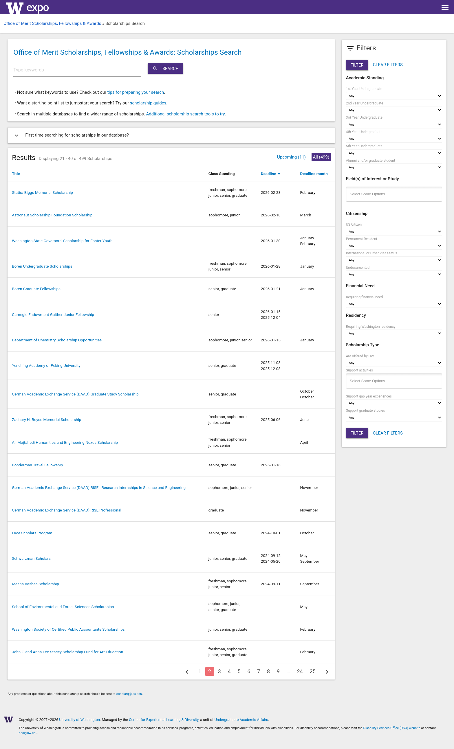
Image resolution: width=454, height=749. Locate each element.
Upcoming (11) (291, 157)
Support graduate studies (365, 410)
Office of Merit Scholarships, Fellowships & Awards (52, 23)
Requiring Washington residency (371, 327)
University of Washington (79, 719)
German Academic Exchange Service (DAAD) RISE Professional (66, 510)
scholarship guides (148, 103)
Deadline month (314, 173)
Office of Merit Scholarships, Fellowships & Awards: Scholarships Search (127, 52)
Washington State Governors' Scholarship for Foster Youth (62, 240)
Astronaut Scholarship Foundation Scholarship (52, 215)
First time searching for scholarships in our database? (70, 135)
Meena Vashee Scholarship (35, 583)
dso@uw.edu (28, 733)
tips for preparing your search (135, 92)
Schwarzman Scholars (31, 558)
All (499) (321, 157)
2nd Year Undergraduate (364, 103)
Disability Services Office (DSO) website (391, 728)
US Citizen (354, 224)
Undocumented (358, 268)
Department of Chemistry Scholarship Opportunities (57, 340)
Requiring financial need (364, 297)
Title (16, 173)
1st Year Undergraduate (364, 89)
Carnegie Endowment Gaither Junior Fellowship (53, 314)
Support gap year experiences (369, 396)
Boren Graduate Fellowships (36, 288)
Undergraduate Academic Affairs (241, 719)
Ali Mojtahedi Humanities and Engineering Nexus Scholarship (65, 442)
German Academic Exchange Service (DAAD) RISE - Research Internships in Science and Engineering (99, 487)
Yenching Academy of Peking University (46, 365)
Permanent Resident (361, 239)
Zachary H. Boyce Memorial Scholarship (46, 419)
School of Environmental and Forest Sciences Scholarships (63, 606)
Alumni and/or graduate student (370, 161)
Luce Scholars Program (32, 533)
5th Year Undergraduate (364, 146)
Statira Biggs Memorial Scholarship (42, 192)
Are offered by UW (360, 356)
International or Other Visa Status (371, 253)
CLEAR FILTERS (388, 64)
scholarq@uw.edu (129, 694)
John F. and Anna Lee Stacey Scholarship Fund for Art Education (67, 651)
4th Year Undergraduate (364, 132)
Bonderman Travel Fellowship (37, 465)
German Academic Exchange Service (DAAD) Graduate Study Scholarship (75, 394)
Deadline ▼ (271, 173)
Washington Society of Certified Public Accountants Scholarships (68, 629)
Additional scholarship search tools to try (185, 114)
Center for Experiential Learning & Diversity (163, 719)
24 (300, 671)
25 (313, 671)
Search (165, 68)
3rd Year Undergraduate (364, 117)
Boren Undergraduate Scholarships (42, 266)
